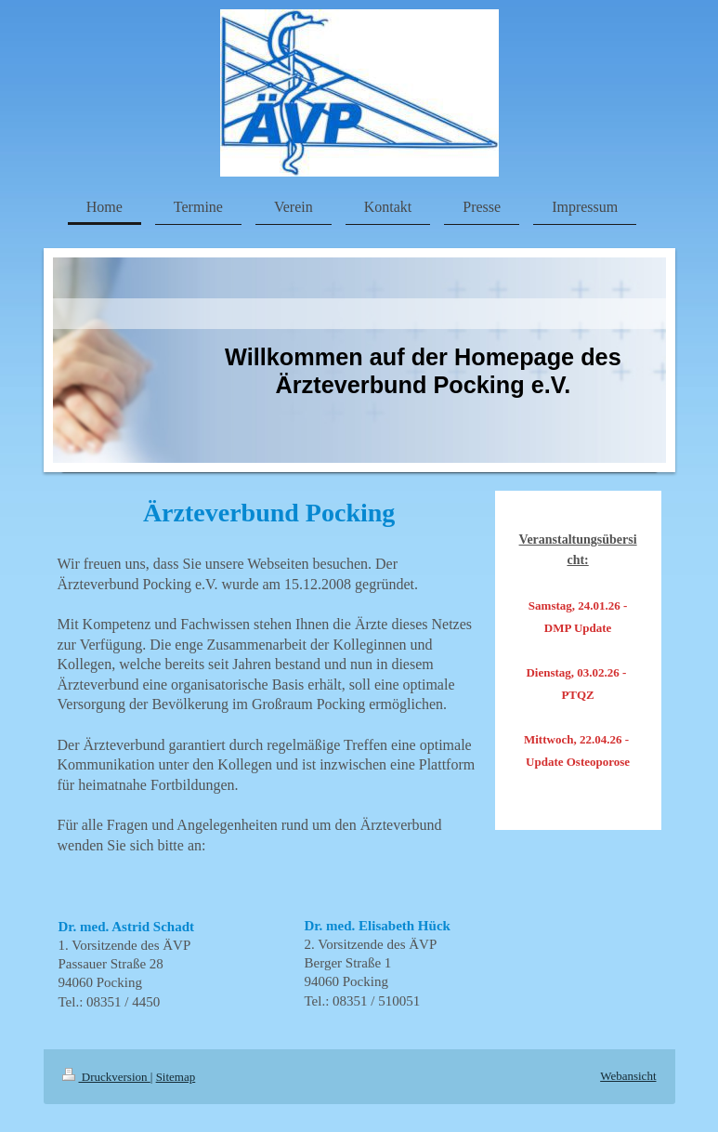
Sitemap (176, 1077)
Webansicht (628, 1076)
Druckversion (106, 1077)
